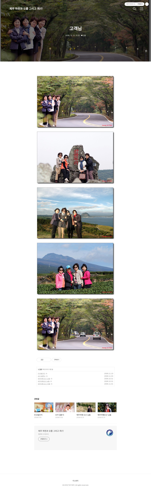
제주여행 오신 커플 (44, 384)
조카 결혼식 (41, 376)
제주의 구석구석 (43, 434)
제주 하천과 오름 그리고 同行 (26, 8)
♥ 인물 (40, 369)
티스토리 (75, 481)
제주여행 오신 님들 (44, 379)
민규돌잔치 (41, 373)
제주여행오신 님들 (44, 381)
